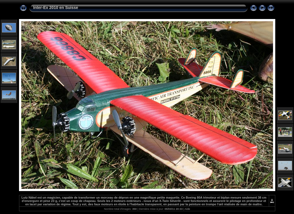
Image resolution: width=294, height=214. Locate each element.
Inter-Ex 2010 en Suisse (55, 7)
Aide (187, 208)
